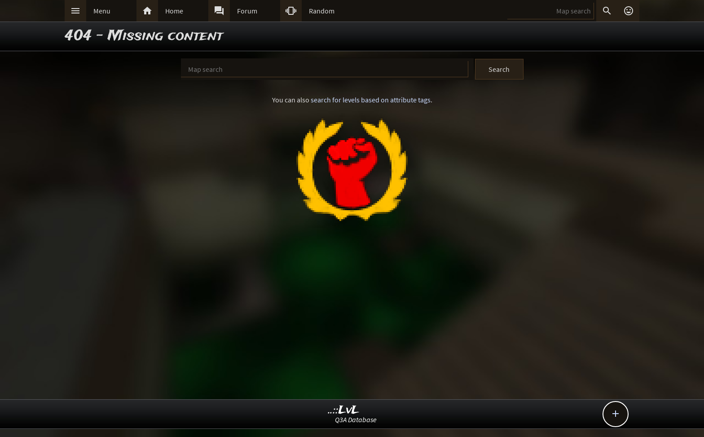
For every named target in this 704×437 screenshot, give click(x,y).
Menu (101, 10)
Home (174, 10)
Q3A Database (356, 419)
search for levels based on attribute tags (371, 99)
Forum (247, 10)
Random (321, 10)
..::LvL (344, 410)
